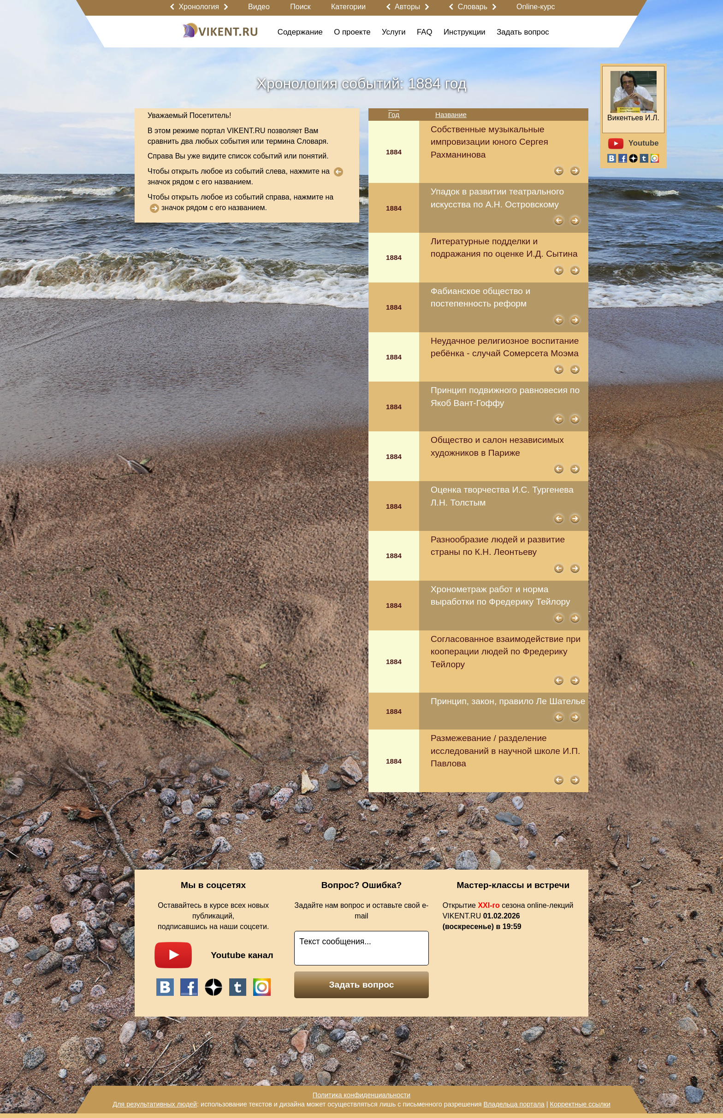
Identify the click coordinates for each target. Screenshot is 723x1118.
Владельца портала (513, 1104)
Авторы (407, 7)
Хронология (198, 7)
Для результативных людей (155, 1104)
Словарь (472, 7)
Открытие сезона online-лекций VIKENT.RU (508, 915)
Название (451, 114)
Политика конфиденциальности (361, 1095)
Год (393, 114)
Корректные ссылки (580, 1104)
